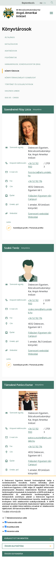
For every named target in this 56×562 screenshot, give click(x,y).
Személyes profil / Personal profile (28, 228)
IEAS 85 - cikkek (12, 98)
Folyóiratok (11, 57)
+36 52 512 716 (35, 181)
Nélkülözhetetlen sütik (17, 526)
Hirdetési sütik (13, 540)
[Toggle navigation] (51, 13)
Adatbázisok (11, 51)
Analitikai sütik (13, 535)
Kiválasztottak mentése (16, 547)
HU (41, 3)
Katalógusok (11, 44)
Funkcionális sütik (14, 531)
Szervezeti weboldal (38, 213)
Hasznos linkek (12, 91)
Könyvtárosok (12, 71)
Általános (10, 37)
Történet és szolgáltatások (19, 84)
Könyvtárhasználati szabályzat (20, 78)
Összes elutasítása (14, 554)
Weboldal (33, 217)
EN (45, 3)
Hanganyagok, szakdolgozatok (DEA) (22, 64)
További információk (11, 520)
